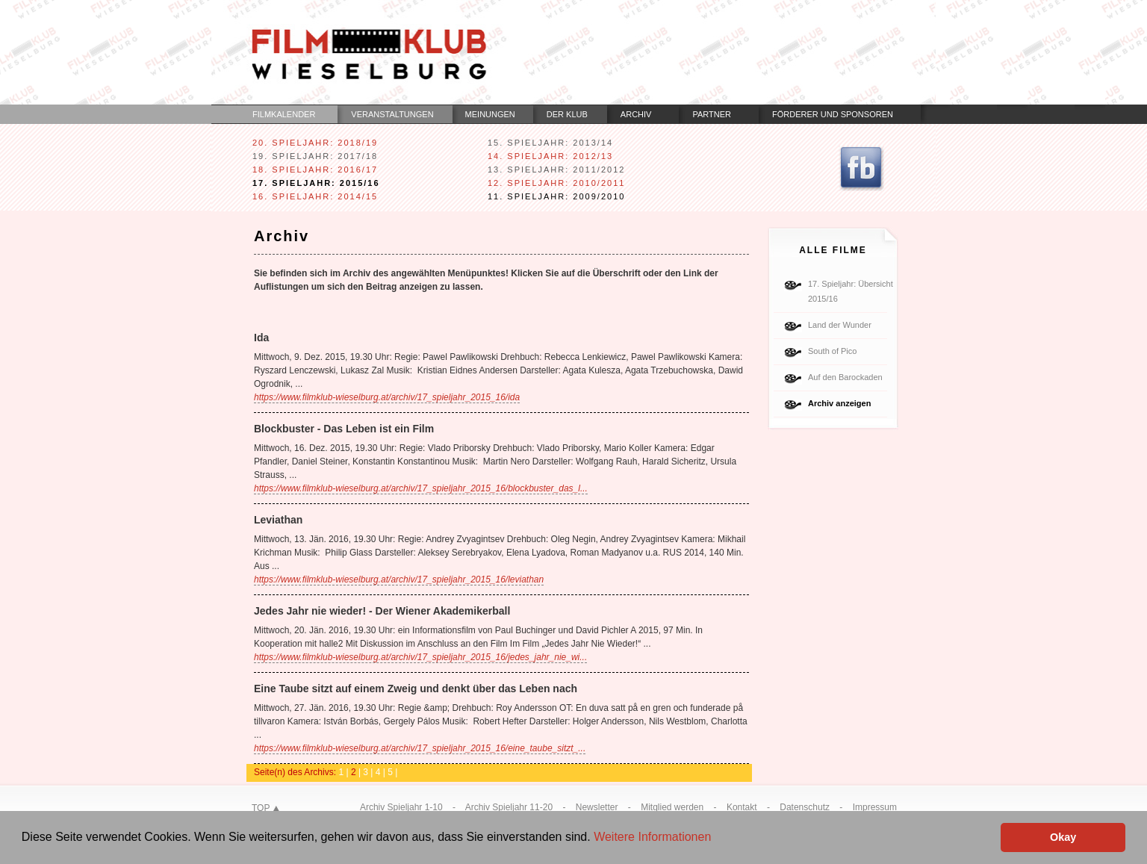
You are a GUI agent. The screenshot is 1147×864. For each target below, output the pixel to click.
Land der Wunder (839, 324)
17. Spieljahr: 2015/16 (316, 182)
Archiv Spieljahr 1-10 (401, 807)
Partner (711, 114)
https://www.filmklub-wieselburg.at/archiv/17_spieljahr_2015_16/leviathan (399, 579)
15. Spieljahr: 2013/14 (550, 142)
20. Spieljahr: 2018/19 (315, 142)
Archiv (636, 114)
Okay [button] (1063, 837)
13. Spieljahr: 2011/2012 (556, 169)
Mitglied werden (672, 807)
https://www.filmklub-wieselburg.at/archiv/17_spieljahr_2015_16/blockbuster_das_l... (421, 488)
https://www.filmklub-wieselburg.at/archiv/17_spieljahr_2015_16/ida (387, 397)
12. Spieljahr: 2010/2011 (556, 182)
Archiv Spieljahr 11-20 (509, 807)
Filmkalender (283, 114)
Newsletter (597, 807)
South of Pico (832, 350)
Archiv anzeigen (839, 403)
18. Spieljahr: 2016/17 (315, 169)
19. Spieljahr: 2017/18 (315, 156)
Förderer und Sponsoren (832, 114)
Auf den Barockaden (845, 377)
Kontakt (742, 807)
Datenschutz (805, 807)
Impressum (875, 807)
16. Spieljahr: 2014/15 (315, 196)
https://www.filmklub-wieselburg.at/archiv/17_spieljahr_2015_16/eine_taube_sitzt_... (419, 748)
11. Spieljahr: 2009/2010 (556, 196)
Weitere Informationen (652, 836)
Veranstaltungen (392, 114)
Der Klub (567, 114)
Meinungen (490, 114)
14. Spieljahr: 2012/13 (550, 156)
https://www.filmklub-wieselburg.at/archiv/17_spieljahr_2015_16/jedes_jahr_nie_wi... (420, 657)
